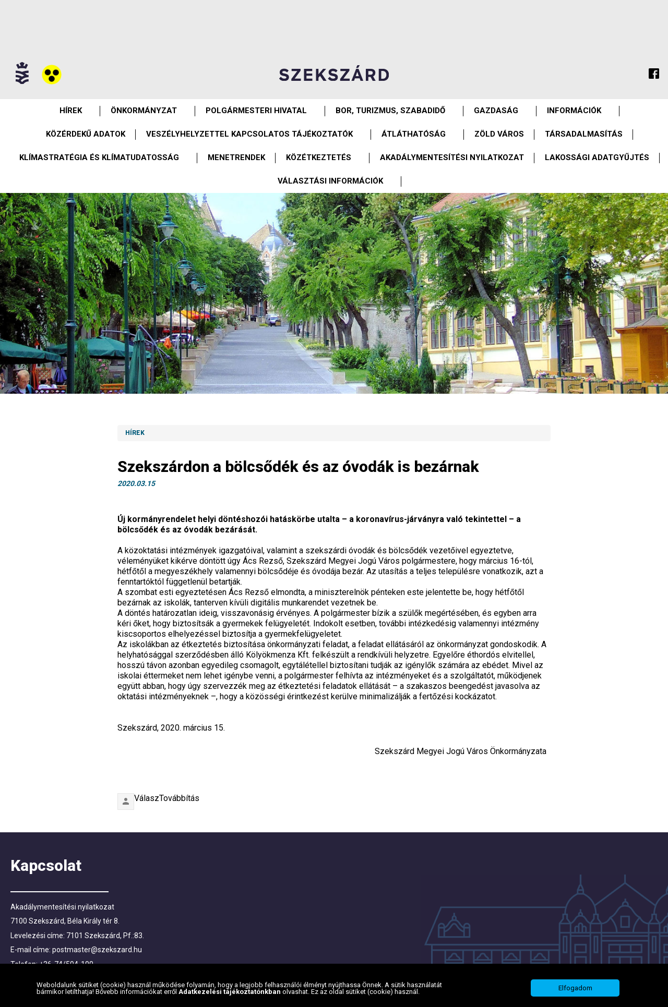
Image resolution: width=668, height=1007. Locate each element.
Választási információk (330, 181)
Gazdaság (496, 110)
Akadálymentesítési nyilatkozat (452, 157)
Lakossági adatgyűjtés (597, 157)
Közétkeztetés (318, 157)
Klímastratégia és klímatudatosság (99, 157)
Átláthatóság (413, 134)
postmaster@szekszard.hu (97, 949)
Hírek (70, 110)
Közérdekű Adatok (85, 134)
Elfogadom (575, 988)
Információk (574, 110)
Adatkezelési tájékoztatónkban (230, 992)
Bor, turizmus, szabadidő (390, 110)
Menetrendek (236, 157)
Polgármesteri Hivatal (256, 110)
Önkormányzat (144, 110)
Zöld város (499, 134)
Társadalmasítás (584, 134)
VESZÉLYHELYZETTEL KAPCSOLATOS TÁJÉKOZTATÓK (249, 134)
